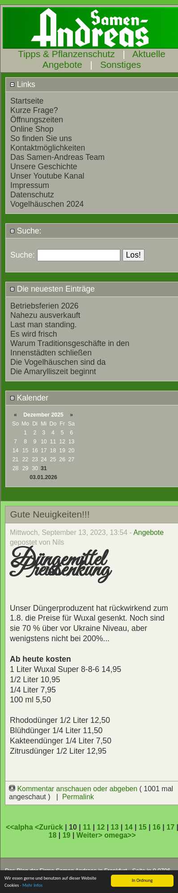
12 (101, 827)
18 (53, 835)
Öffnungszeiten (36, 119)
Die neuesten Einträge (52, 288)
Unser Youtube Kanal (47, 175)
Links (22, 84)
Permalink (78, 797)
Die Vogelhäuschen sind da (58, 362)
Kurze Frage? (34, 110)
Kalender (29, 397)
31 (44, 468)
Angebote (148, 532)
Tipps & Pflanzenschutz (66, 54)
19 (67, 835)
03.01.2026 (43, 477)
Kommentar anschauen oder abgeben (74, 789)
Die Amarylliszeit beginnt (53, 371)
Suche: (26, 230)
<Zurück (50, 827)
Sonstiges (120, 64)
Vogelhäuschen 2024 (47, 204)
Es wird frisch (33, 334)
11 (87, 827)
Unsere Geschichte (43, 166)
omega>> (120, 835)
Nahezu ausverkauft (45, 315)
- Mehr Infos (31, 886)
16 (157, 827)
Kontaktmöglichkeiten (47, 147)
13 (115, 827)
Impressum (29, 185)
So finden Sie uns (41, 138)
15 (143, 827)
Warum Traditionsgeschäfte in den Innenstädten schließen (69, 348)
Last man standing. (43, 324)
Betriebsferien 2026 (44, 305)
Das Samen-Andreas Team (57, 157)
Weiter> (90, 835)
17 (170, 827)
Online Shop (32, 129)
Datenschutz (32, 194)
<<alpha (20, 827)
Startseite (26, 100)
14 (129, 827)
